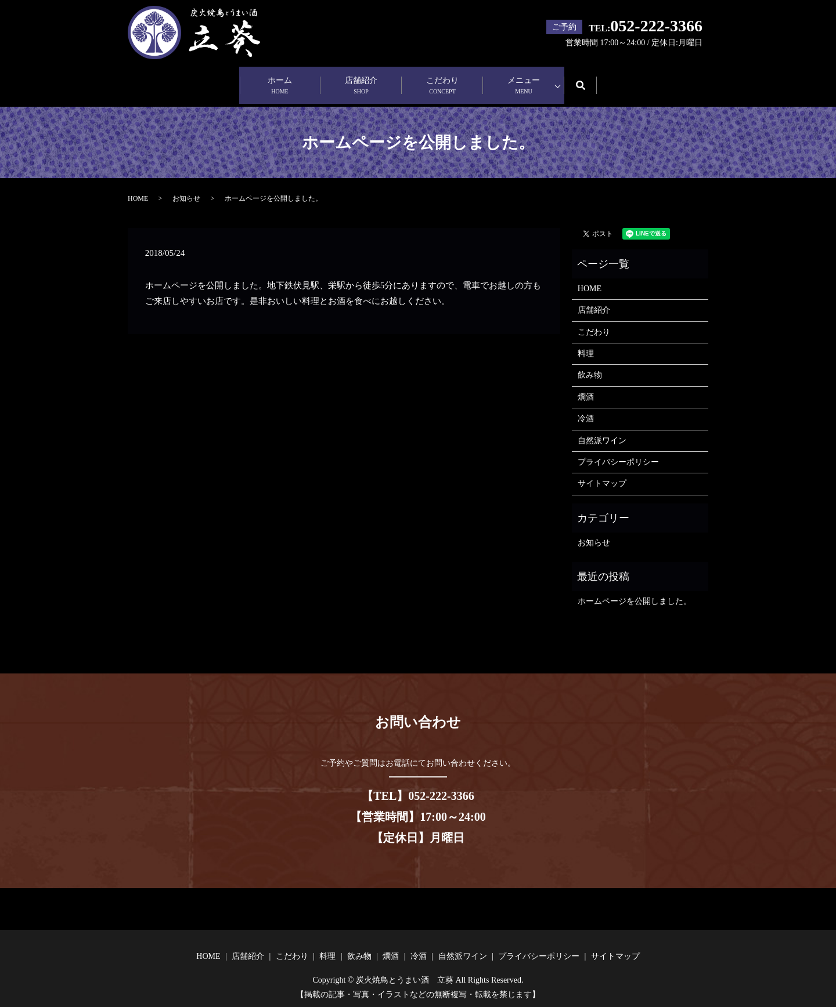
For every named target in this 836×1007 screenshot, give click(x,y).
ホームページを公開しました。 (634, 589)
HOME (138, 187)
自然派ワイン (602, 429)
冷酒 (586, 407)
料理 (586, 342)
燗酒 (586, 385)
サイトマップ (602, 472)
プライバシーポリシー (618, 451)
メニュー (523, 80)
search (589, 79)
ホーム (279, 80)
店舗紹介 (361, 80)
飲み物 (590, 364)
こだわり (442, 80)
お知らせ (186, 187)
